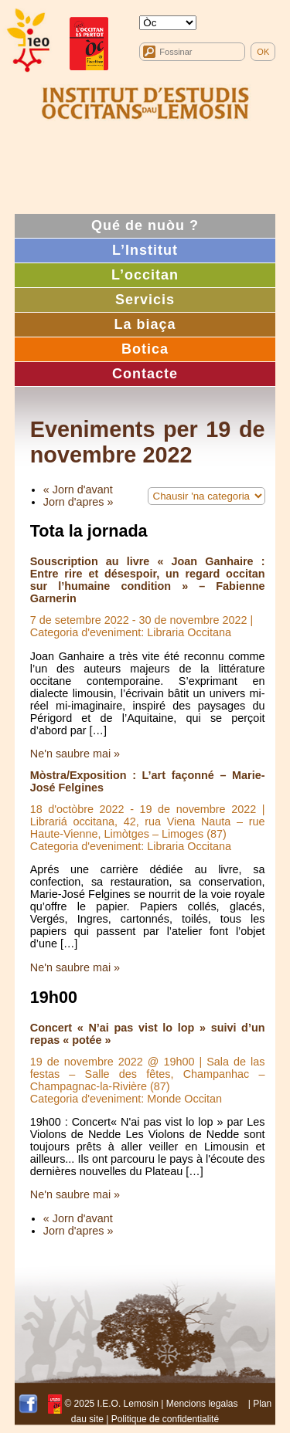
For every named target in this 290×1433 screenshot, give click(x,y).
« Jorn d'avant (78, 489)
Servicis (145, 299)
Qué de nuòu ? (145, 225)
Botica (145, 349)
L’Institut (145, 250)
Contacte (145, 373)
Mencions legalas (202, 1403)
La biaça (145, 324)
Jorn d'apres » (78, 502)
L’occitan (145, 275)
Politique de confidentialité (165, 1419)
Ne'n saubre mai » (75, 753)
